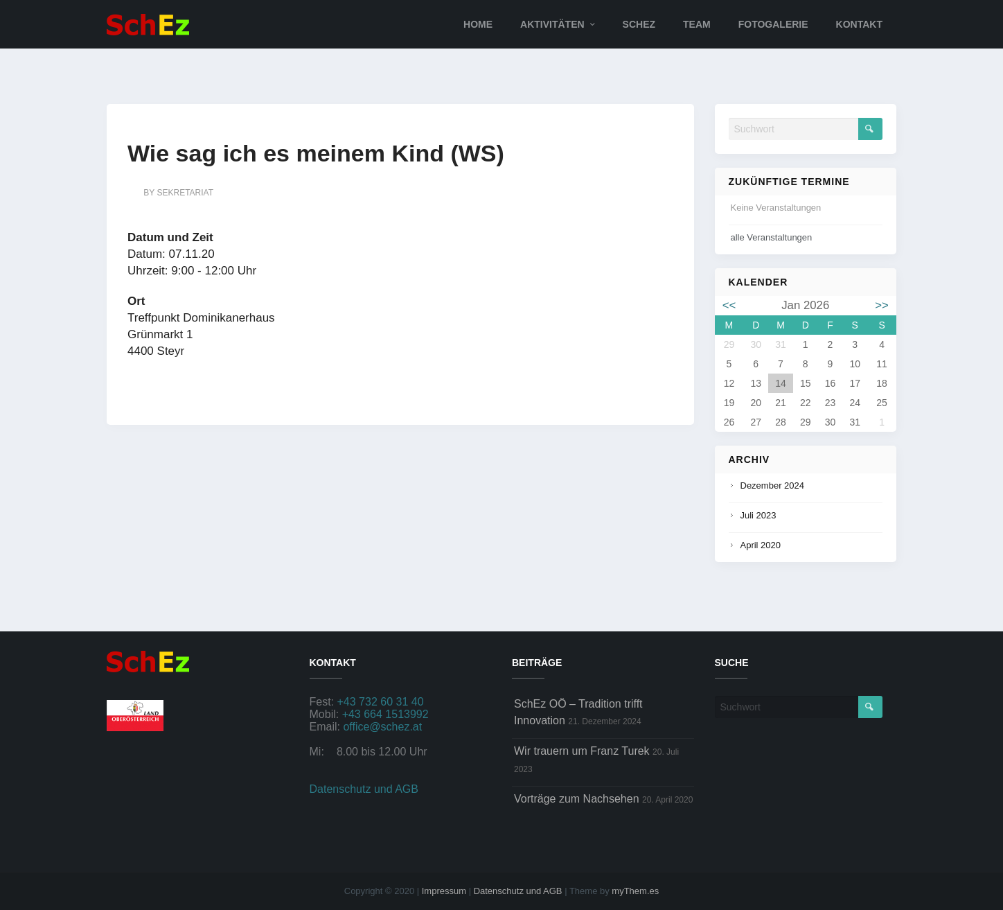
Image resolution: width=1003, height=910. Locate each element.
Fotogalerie (773, 24)
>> (882, 305)
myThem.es (635, 891)
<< (729, 305)
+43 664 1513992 (385, 714)
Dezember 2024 (772, 485)
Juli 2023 (758, 515)
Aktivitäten (552, 24)
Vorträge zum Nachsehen (576, 799)
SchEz (639, 24)
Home (477, 24)
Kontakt (859, 24)
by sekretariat (178, 193)
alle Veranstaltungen (772, 237)
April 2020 (760, 545)
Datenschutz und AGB (364, 789)
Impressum (444, 891)
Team (697, 24)
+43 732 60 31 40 (380, 702)
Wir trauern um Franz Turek (582, 751)
